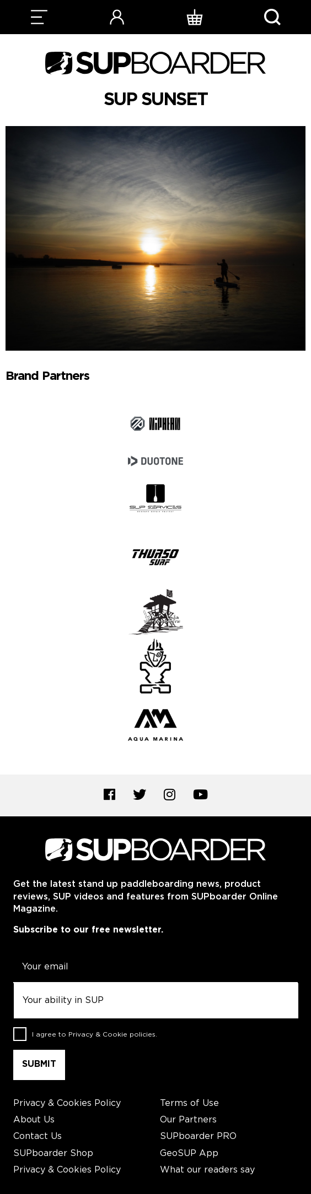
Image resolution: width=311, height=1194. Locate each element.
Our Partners (188, 1120)
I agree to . (94, 1035)
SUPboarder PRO (198, 1136)
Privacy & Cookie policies (112, 1035)
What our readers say (207, 1170)
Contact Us (37, 1136)
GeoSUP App (189, 1153)
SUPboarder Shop (53, 1153)
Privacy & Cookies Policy (67, 1103)
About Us (34, 1120)
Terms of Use (189, 1103)
